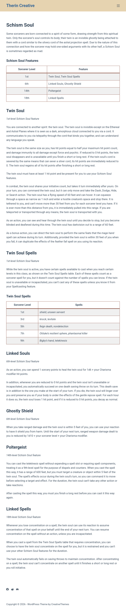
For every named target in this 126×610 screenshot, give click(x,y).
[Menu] (118, 5)
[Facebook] (7, 589)
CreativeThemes (60, 604)
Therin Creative (20, 5)
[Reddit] (12, 589)
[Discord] (17, 589)
